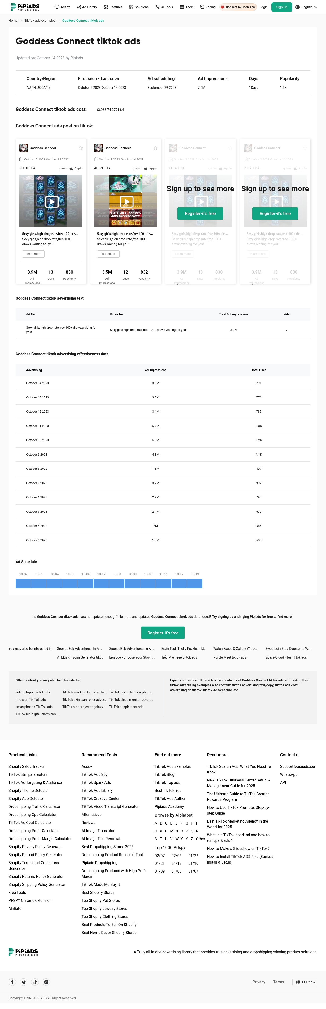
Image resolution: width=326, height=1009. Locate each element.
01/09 (160, 871)
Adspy (87, 766)
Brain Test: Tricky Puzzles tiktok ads (187, 648)
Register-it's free (200, 213)
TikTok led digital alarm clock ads (39, 714)
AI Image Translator (98, 830)
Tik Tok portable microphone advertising (132, 692)
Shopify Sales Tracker (27, 766)
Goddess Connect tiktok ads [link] (83, 20)
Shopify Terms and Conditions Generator (34, 866)
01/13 (177, 863)
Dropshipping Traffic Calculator (34, 806)
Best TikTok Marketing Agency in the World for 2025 (237, 824)
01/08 (177, 871)
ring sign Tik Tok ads (31, 699)
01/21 (160, 863)
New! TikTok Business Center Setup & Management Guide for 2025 (238, 783)
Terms (278, 982)
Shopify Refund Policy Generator (36, 855)
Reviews (88, 822)
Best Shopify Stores (98, 892)
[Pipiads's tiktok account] (35, 982)
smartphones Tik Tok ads (34, 707)
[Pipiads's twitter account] (23, 982)
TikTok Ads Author (170, 798)
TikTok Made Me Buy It (101, 884)
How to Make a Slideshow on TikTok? (238, 848)
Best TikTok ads (168, 790)
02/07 (160, 855)
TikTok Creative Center (101, 798)
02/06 (177, 855)
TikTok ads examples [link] (40, 20)
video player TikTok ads (33, 692)
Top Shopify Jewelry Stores (104, 908)
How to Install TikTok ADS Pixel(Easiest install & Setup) (240, 859)
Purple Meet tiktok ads (229, 657)
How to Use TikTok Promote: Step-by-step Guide (238, 810)
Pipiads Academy (169, 806)
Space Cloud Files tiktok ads (286, 657)
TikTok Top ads (167, 782)
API (283, 782)
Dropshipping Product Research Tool (112, 855)
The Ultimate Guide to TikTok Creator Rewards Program (238, 797)
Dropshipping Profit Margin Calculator (40, 838)
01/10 (193, 863)
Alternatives (92, 814)
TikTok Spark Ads (96, 782)
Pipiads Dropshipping (99, 863)
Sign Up (282, 7)
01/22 (193, 855)
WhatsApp (289, 774)
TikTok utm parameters (28, 774)
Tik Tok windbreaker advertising (85, 692)
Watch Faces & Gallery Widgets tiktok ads (239, 648)
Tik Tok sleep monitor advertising (132, 699)
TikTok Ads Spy (94, 774)
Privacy (259, 982)
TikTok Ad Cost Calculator (30, 822)
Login (264, 7)
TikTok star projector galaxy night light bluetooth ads (85, 707)
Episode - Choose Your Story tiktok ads (135, 657)
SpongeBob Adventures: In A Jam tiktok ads (83, 648)
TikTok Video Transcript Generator (110, 806)
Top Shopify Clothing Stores (105, 916)
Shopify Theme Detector (29, 790)
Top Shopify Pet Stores (101, 900)
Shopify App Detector (26, 798)
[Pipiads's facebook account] (12, 982)
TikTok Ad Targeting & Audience (35, 782)
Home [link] (13, 20)
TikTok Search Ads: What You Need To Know (239, 769)
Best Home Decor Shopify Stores (109, 932)
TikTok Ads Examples (173, 766)
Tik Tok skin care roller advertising (85, 699)
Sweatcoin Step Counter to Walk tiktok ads (291, 648)
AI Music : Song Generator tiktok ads (83, 657)
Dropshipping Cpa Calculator (32, 814)
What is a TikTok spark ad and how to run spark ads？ (238, 838)
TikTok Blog (165, 774)
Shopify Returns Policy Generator (36, 876)
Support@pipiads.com (298, 766)
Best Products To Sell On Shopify (109, 924)
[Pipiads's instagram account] (46, 982)
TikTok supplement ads (126, 707)
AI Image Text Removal (101, 838)
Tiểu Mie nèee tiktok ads (179, 657)
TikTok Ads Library (97, 790)
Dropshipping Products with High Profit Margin (114, 874)
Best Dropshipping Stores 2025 (107, 846)
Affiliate (15, 908)
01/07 (193, 871)
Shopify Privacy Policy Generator (36, 846)
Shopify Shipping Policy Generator (37, 884)
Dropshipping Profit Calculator (34, 830)
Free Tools (17, 892)
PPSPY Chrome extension (30, 900)
